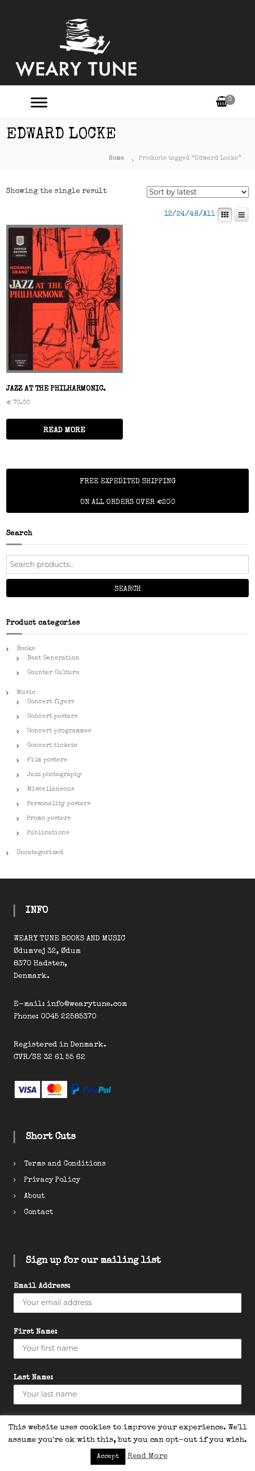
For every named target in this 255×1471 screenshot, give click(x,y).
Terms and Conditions (65, 1164)
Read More (148, 1456)
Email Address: (42, 1286)
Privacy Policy (52, 1180)
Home (116, 159)
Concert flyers (50, 702)
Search (127, 589)
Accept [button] (108, 1456)
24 (180, 214)
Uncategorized (40, 853)
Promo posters (49, 819)
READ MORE (64, 430)
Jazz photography (54, 775)
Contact (38, 1212)
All (209, 214)
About (34, 1196)
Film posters (47, 760)
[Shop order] (198, 192)
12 (168, 214)
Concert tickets (52, 746)
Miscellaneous (50, 789)
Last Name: (33, 1378)
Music (26, 693)
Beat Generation (53, 658)
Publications (48, 833)
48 (194, 214)
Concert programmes (59, 731)
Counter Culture (53, 673)
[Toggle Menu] (39, 102)
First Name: (35, 1332)
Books (26, 649)
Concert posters (52, 717)
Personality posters (59, 804)
